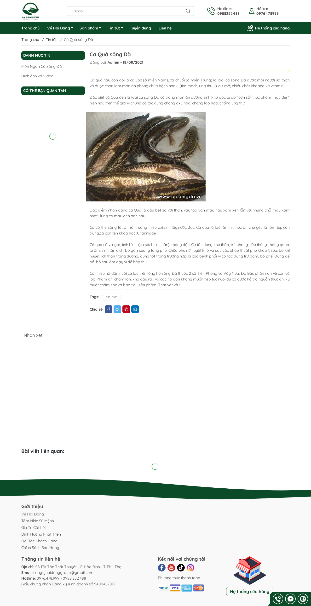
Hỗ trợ (262, 8)
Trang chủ (30, 28)
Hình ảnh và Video (37, 76)
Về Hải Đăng (61, 29)
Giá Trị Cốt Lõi (33, 527)
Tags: (94, 296)
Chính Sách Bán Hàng (40, 547)
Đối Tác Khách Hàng (39, 540)
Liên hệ (165, 28)
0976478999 (267, 13)
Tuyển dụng (140, 28)
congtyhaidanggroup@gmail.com (63, 572)
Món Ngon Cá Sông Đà (41, 66)
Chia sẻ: (97, 309)
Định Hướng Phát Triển (41, 534)
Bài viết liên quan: (42, 451)
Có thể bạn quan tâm (44, 90)
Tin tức (117, 29)
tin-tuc (111, 296)
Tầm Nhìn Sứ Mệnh (37, 520)
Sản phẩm (92, 29)
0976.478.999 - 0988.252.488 (61, 578)
